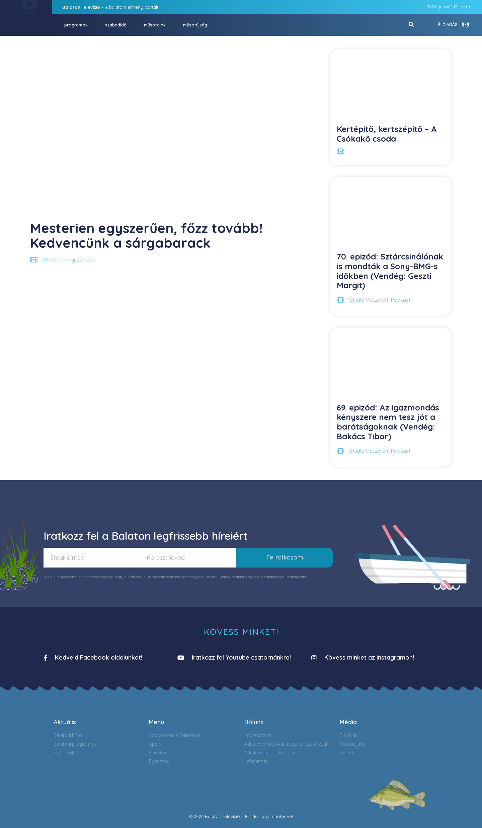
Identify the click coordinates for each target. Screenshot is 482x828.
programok (76, 24)
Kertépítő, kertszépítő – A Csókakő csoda (387, 134)
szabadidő (116, 24)
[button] (93, 658)
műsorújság (195, 24)
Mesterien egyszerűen (69, 259)
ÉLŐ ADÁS (448, 24)
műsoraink (155, 24)
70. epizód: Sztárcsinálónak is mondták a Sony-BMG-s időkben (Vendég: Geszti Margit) (390, 270)
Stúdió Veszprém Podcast (380, 300)
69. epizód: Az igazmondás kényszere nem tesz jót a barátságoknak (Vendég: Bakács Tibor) (388, 421)
